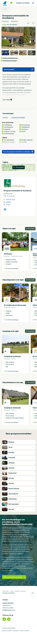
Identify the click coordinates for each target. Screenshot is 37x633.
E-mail (8, 204)
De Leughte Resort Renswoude (15, 305)
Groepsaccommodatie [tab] (18, 117)
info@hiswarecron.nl (8, 610)
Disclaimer (16, 630)
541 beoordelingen (12, 24)
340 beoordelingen (13, 371)
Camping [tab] (5, 117)
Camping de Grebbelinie (12, 356)
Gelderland (14, 256)
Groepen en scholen (25, 3)
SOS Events (8, 254)
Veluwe (20, 256)
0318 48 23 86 (10, 199)
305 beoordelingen (13, 320)
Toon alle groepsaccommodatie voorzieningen (18, 152)
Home (12, 591)
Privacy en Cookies (7, 630)
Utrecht (13, 307)
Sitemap (27, 630)
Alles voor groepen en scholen (14, 577)
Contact (22, 630)
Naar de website (18, 69)
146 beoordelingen (13, 268)
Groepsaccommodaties (8, 593)
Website (8, 202)
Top (32, 592)
